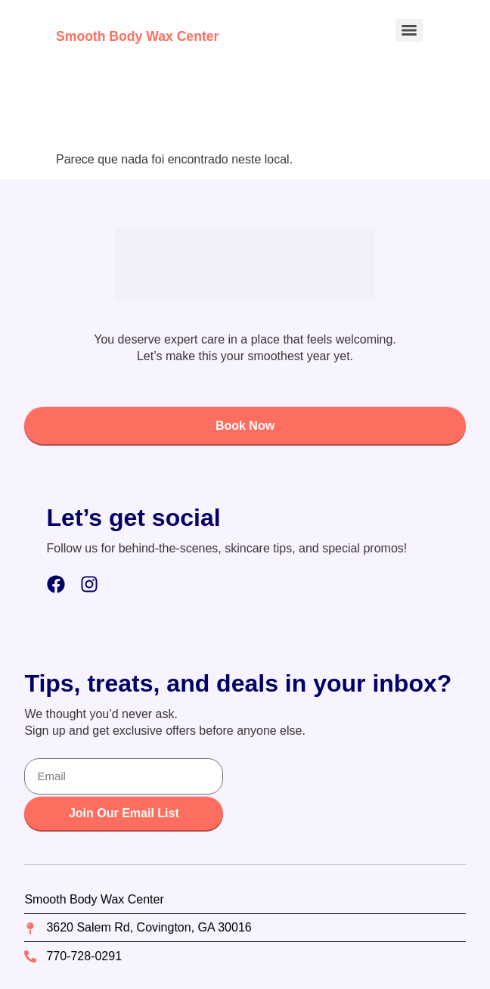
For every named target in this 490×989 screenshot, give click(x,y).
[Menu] (409, 30)
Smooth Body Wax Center (137, 36)
